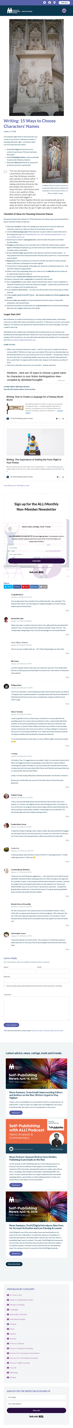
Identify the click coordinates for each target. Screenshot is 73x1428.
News (12, 1329)
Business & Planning (17, 1305)
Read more (16, 1113)
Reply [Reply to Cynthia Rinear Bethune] (67, 896)
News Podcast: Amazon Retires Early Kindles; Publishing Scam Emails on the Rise (33, 1158)
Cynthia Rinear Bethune (20, 870)
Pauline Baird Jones (18, 824)
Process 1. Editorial (17, 1343)
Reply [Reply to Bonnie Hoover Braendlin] (67, 925)
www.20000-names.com (16, 237)
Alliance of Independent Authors (21, 1300)
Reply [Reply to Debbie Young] (67, 816)
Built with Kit (36, 572)
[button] (8, 587)
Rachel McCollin (17, 618)
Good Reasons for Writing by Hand (16, 485)
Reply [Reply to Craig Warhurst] (67, 610)
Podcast (13, 1339)
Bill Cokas (15, 661)
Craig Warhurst (17, 594)
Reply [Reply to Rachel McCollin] (67, 634)
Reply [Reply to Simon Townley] (67, 746)
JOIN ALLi (64, 3)
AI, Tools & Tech (16, 1295)
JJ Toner (14, 754)
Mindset (13, 1324)
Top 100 (13, 1368)
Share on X (61, 380)
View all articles (14, 1264)
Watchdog (14, 1373)
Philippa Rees (16, 685)
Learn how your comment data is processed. (47, 1030)
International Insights (17, 1319)
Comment (8, 995)
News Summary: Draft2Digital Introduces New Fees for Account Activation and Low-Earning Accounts (36, 1227)
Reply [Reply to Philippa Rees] (67, 704)
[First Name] (36, 547)
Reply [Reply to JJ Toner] (67, 787)
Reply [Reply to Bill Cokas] (67, 677)
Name (6, 967)
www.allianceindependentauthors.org (22, 340)
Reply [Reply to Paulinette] (67, 861)
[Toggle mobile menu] (64, 11)
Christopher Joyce (18, 933)
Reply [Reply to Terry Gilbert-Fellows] (67, 653)
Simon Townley (17, 712)
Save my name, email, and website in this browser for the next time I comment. (34, 986)
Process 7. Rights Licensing (20, 1363)
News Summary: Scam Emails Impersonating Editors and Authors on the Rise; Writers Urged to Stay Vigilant (36, 1095)
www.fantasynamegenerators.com (53, 234)
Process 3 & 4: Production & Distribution (25, 1353)
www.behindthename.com (30, 234)
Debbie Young (16, 795)
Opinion (13, 1334)
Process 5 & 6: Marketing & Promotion (24, 1358)
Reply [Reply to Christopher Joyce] (67, 949)
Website (7, 976)
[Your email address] (36, 554)
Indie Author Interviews (18, 1314)
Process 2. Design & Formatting (21, 1348)
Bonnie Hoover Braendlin (21, 904)
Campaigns (14, 1309)
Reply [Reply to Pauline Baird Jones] (67, 840)
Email (39, 967)
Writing (13, 1377)
